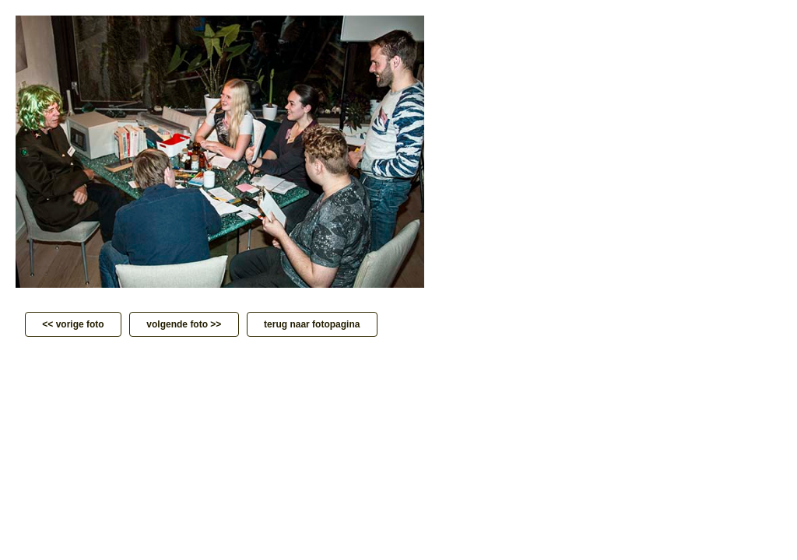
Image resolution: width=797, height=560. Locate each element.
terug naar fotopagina (312, 324)
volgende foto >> (184, 324)
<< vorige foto (73, 324)
